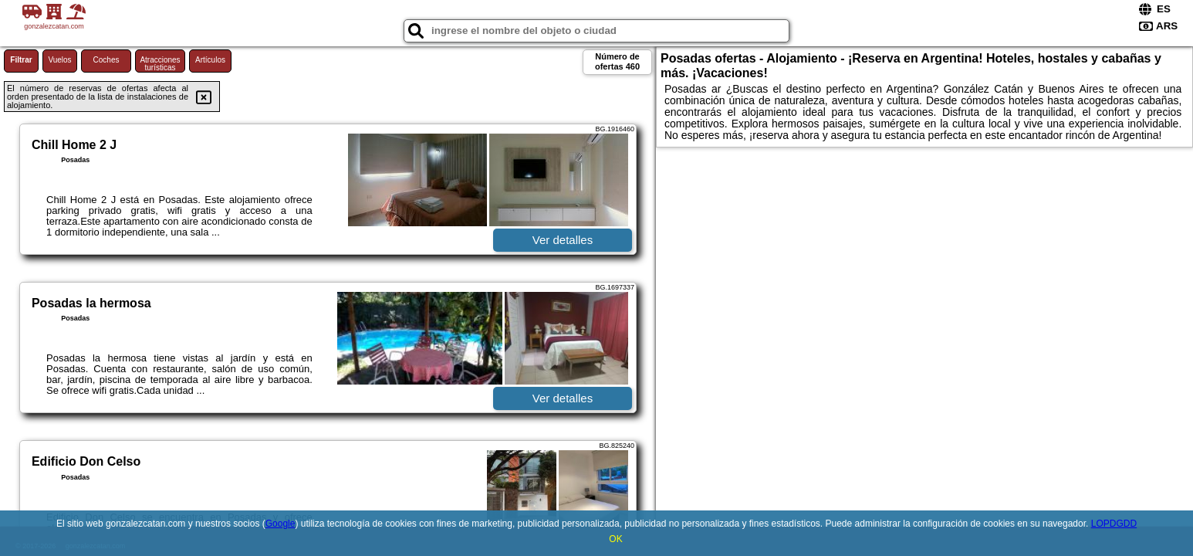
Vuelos (59, 60)
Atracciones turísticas (160, 64)
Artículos (210, 60)
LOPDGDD (1114, 523)
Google (280, 523)
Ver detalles (562, 239)
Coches (106, 60)
